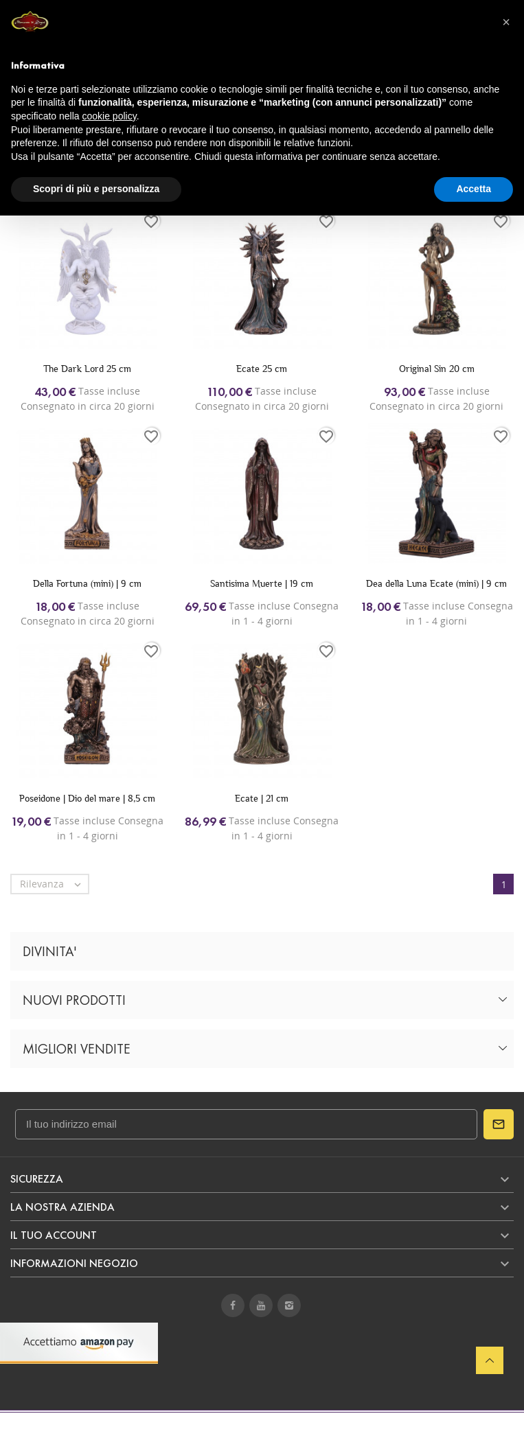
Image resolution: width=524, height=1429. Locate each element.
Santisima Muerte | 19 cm (261, 583)
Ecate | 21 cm (261, 798)
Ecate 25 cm (261, 368)
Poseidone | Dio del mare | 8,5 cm (87, 798)
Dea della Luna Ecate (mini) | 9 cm (436, 583)
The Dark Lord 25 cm (87, 368)
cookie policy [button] (109, 116)
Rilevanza (54, 884)
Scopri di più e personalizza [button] (96, 188)
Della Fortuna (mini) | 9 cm (87, 583)
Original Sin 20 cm (437, 368)
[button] (506, 22)
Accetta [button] (473, 188)
